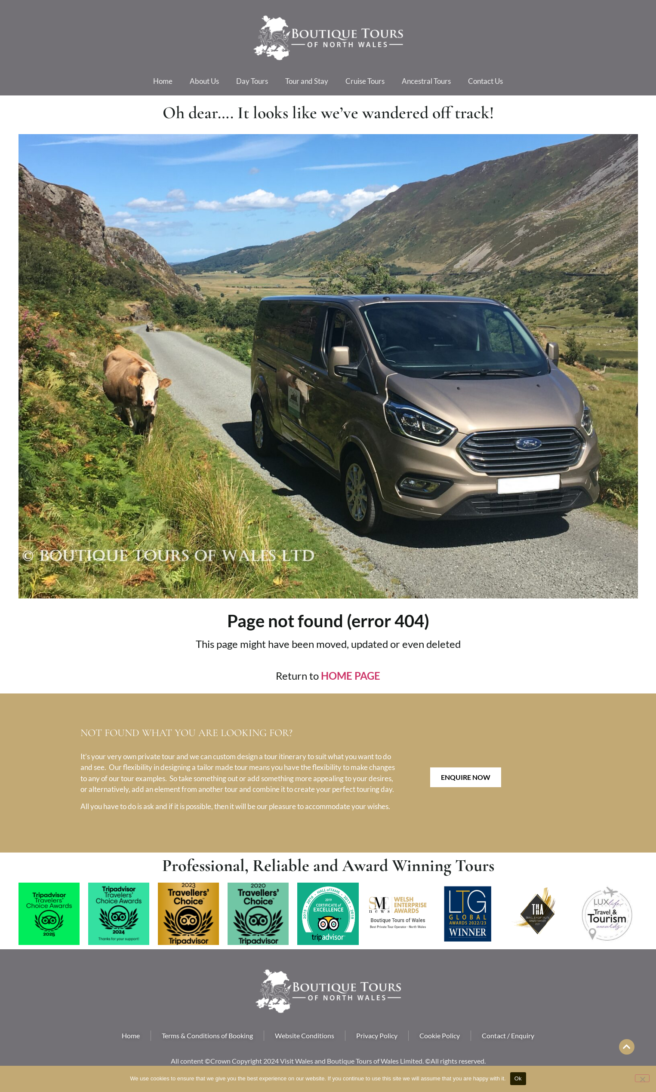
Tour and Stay (306, 81)
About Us (204, 81)
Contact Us (485, 81)
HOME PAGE (350, 675)
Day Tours (252, 81)
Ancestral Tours (426, 81)
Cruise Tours (365, 81)
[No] (642, 1078)
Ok (518, 1078)
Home (162, 81)
